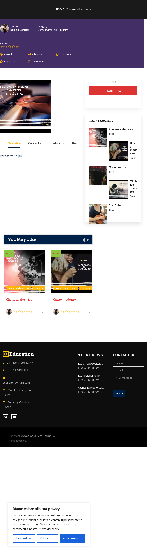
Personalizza (24, 538)
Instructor (15, 26)
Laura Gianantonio (89, 375)
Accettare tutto (72, 538)
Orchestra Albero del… (91, 387)
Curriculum (35, 143)
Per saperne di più (11, 156)
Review (4, 43)
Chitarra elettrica (19, 299)
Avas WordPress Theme (37, 436)
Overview (14, 143)
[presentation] (83, 240)
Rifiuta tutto (47, 538)
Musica (64, 30)
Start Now (113, 91)
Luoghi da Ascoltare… (90, 363)
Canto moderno (64, 299)
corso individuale (47, 30)
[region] (49, 524)
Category (42, 26)
